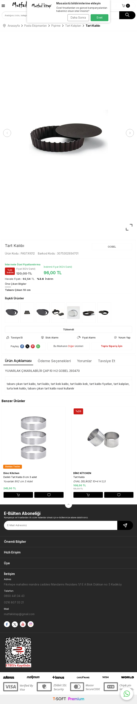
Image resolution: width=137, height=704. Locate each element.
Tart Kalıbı (79, 477)
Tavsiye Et (15, 337)
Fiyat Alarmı (86, 337)
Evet (99, 17)
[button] (7, 133)
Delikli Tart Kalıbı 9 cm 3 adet (20, 477)
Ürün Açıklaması (18, 361)
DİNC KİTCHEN (82, 473)
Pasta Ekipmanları (35, 25)
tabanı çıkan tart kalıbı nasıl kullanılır (51, 388)
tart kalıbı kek (79, 384)
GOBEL (112, 246)
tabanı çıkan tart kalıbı (21, 384)
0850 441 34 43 (14, 596)
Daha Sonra (78, 17)
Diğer (71, 346)
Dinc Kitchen (11, 473)
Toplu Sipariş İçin (111, 346)
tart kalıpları (121, 384)
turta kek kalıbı (16, 388)
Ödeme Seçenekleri (54, 361)
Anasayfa (11, 25)
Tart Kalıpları (73, 25)
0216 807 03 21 (14, 602)
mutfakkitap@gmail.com (19, 614)
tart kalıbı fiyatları (100, 384)
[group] (68, 133)
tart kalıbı (43, 384)
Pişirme (56, 25)
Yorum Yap (122, 337)
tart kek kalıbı (59, 384)
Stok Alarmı (49, 337)
